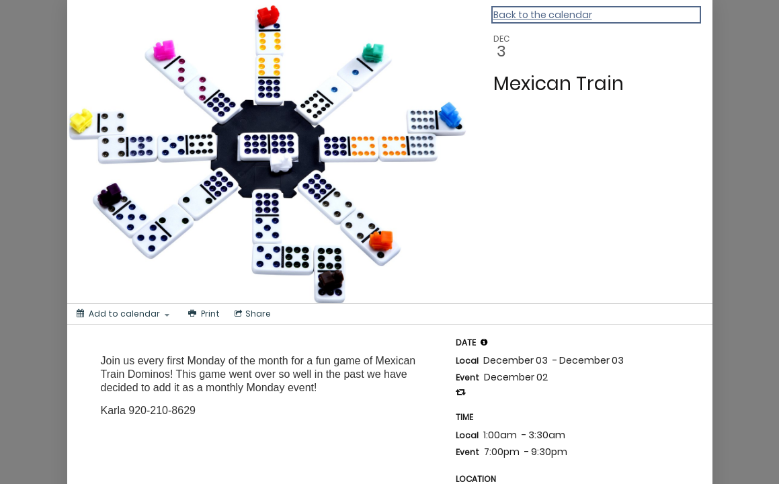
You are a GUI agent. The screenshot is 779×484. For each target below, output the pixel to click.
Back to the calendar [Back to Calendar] (542, 15)
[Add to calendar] (123, 314)
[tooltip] (484, 342)
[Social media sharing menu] (251, 314)
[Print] (203, 314)
